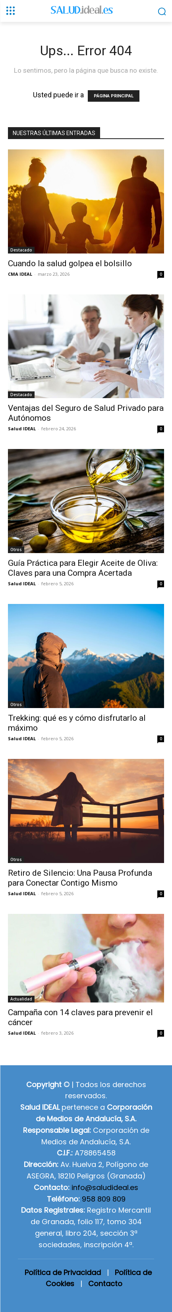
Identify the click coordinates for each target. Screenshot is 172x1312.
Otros (16, 549)
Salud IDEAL (22, 429)
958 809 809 (104, 1199)
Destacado (21, 250)
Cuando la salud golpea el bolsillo (70, 263)
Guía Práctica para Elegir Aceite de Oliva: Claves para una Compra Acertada (83, 568)
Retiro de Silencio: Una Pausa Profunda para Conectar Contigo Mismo (80, 878)
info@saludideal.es (105, 1187)
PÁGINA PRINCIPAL (113, 96)
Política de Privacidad (63, 1272)
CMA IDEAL (20, 274)
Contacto (105, 1284)
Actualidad (21, 999)
